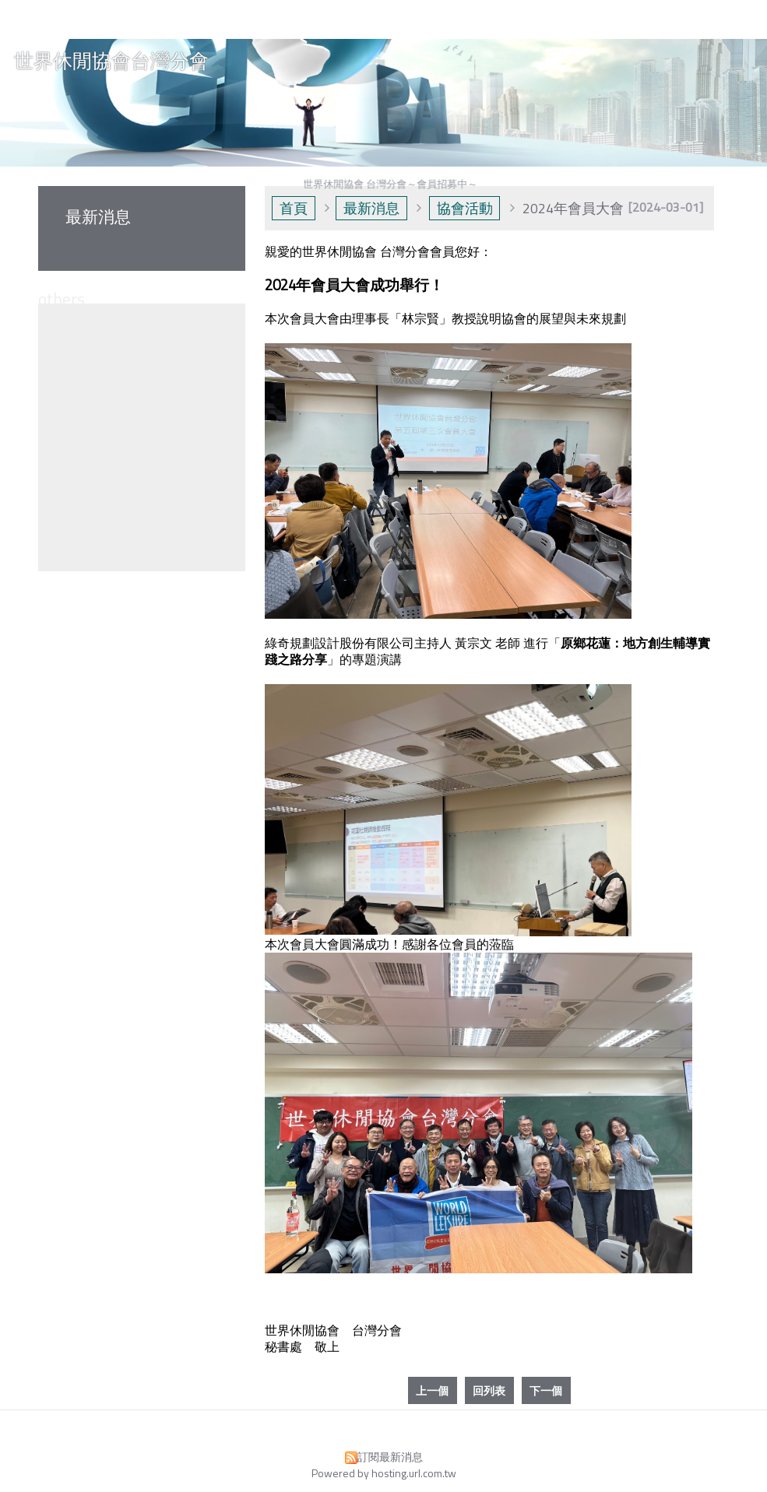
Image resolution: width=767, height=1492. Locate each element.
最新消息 (371, 208)
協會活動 (465, 208)
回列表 (489, 1390)
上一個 (432, 1390)
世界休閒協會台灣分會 (111, 61)
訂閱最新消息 (390, 1456)
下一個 (546, 1390)
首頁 (294, 208)
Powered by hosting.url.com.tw (383, 1473)
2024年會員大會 (573, 208)
